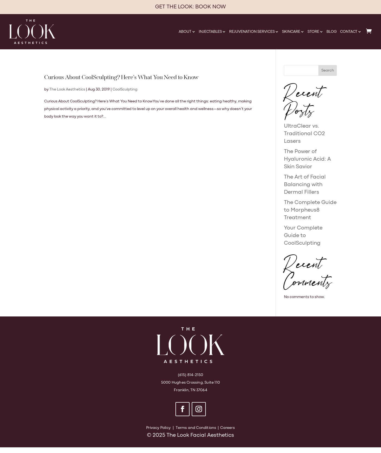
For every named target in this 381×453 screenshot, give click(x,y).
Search (327, 70)
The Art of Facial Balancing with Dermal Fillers (305, 185)
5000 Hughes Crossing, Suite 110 (190, 382)
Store (313, 31)
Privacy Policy (158, 427)
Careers (227, 427)
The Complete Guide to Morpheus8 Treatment (310, 210)
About (185, 31)
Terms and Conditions (196, 427)
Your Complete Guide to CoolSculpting (303, 235)
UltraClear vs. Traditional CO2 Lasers (304, 134)
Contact (348, 31)
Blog (331, 31)
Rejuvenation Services (252, 31)
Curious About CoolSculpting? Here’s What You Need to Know (121, 78)
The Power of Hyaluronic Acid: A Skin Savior (307, 159)
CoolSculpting (125, 89)
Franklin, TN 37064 (190, 390)
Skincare (291, 31)
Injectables (210, 31)
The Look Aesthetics (67, 89)
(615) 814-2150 (190, 375)
